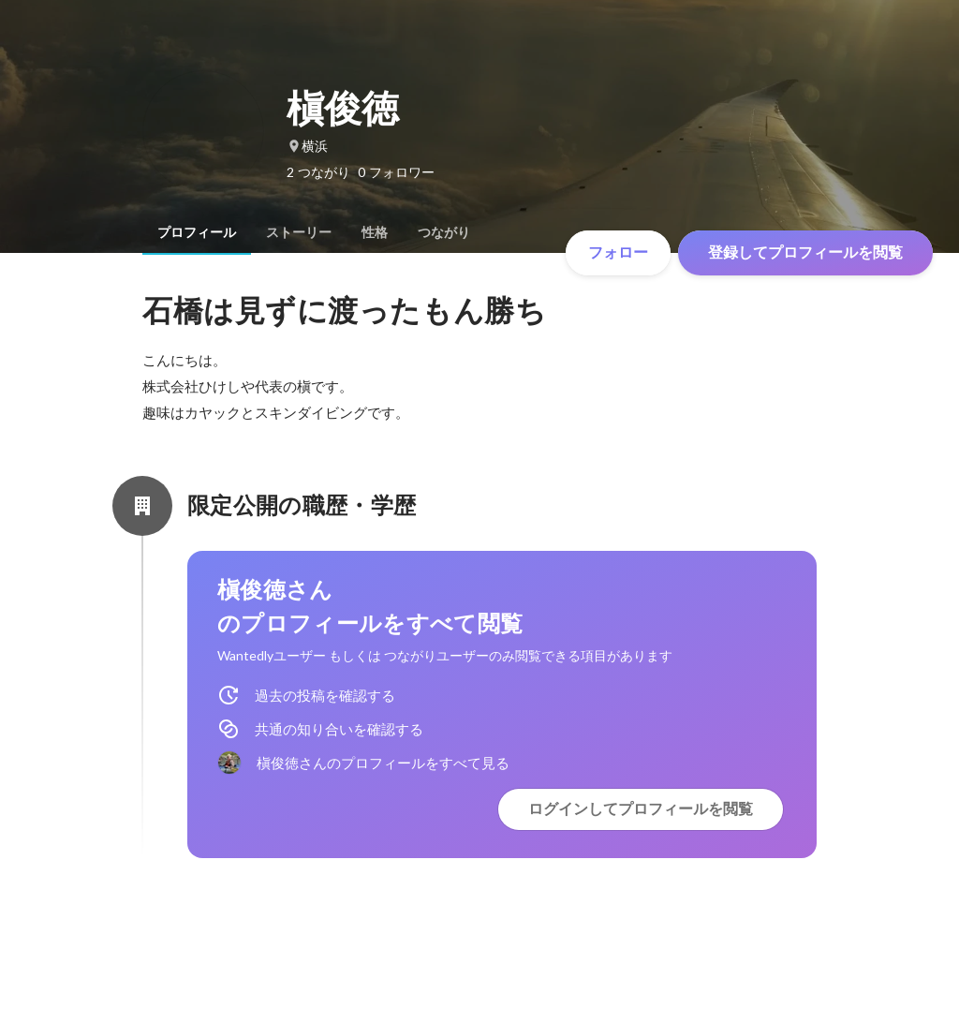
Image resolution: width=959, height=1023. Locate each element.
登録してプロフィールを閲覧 (805, 252)
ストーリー (299, 232)
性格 (374, 232)
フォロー (618, 252)
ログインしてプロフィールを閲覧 (640, 809)
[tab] (196, 232)
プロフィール (196, 232)
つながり (444, 232)
